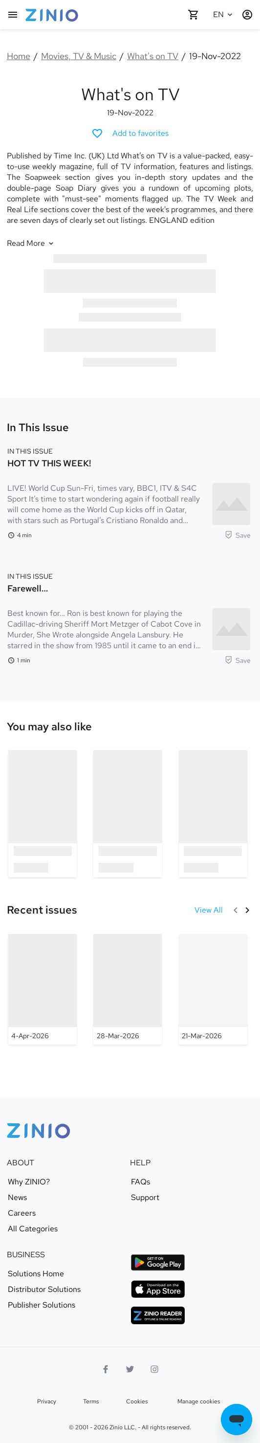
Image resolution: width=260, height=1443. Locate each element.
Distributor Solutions (44, 1289)
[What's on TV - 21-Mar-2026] (213, 989)
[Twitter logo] (130, 1369)
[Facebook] (105, 1369)
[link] (49, 727)
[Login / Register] (247, 14)
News (17, 1197)
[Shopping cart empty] (193, 14)
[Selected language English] (224, 14)
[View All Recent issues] (209, 910)
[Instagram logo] (154, 1369)
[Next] (247, 910)
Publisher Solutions (41, 1305)
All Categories (33, 1228)
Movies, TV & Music (78, 56)
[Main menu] (12, 14)
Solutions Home (36, 1273)
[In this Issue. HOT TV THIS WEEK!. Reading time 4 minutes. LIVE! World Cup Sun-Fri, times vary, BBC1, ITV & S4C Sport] (129, 492)
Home (18, 56)
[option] (42, 813)
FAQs (140, 1182)
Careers (22, 1213)
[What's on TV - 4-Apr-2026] (42, 989)
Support (145, 1197)
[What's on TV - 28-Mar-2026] (127, 989)
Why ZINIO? (29, 1182)
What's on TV (152, 56)
